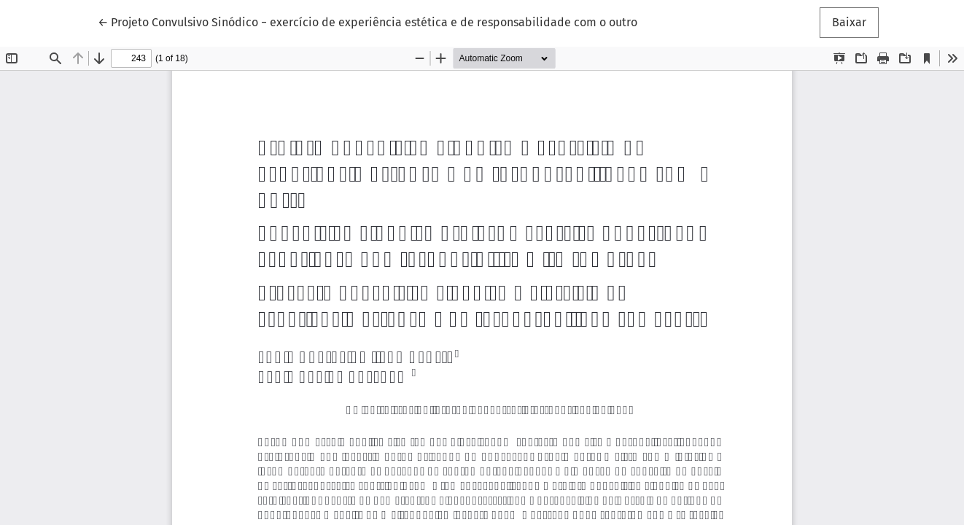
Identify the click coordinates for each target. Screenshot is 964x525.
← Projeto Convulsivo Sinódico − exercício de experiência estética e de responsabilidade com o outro (367, 21)
